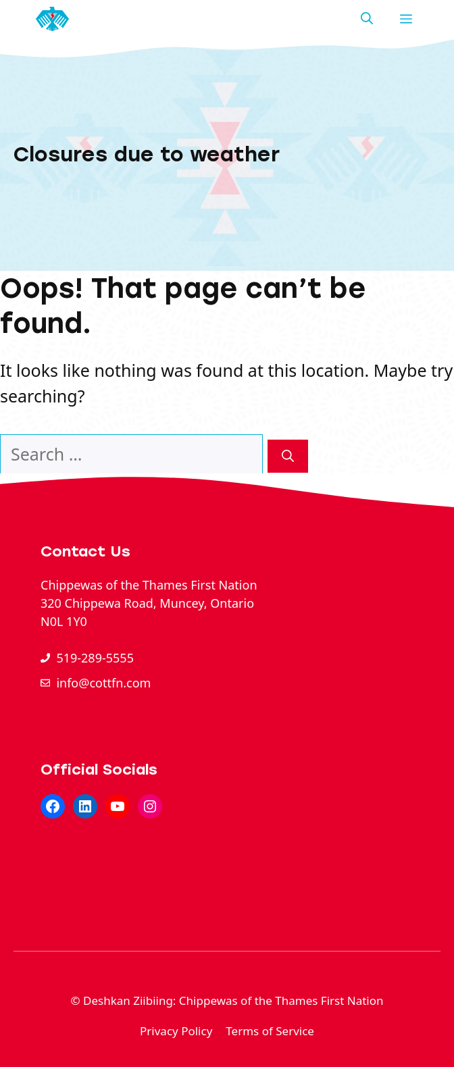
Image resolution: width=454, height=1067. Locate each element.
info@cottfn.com (103, 683)
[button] (366, 19)
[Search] (288, 456)
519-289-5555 (95, 658)
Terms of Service (270, 1031)
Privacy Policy (176, 1031)
